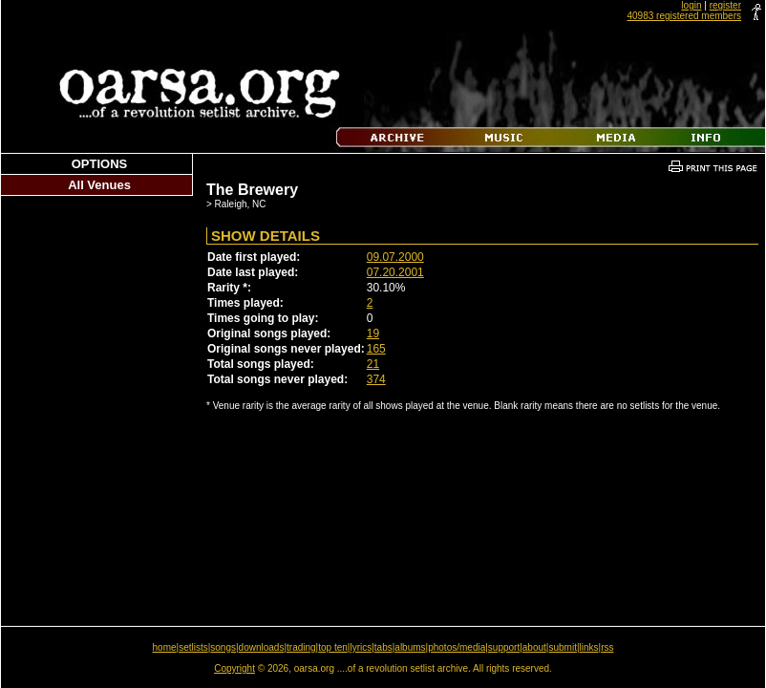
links (589, 647)
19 (373, 333)
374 (376, 379)
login (691, 5)
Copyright (234, 668)
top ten (333, 647)
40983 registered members (684, 16)
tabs (383, 647)
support (504, 647)
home (165, 647)
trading (301, 647)
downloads (262, 647)
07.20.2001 (395, 272)
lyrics (361, 647)
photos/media (456, 647)
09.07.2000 (395, 257)
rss (607, 647)
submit (562, 647)
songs (223, 647)
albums (409, 647)
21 (373, 364)
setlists (193, 647)
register (725, 5)
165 (376, 348)
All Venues (99, 185)
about (534, 647)
